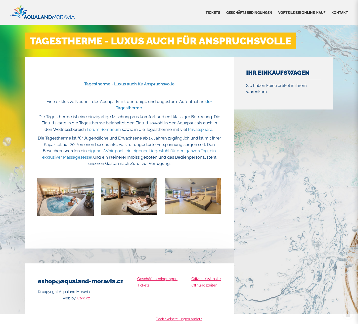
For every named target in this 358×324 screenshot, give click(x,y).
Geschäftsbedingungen (249, 13)
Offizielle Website (206, 279)
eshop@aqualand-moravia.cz (80, 281)
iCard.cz (83, 298)
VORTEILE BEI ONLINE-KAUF (301, 13)
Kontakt (339, 13)
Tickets (213, 13)
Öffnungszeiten (204, 285)
